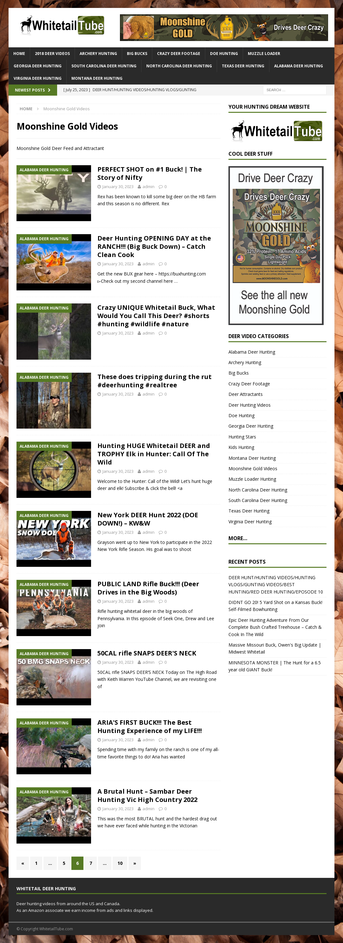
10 (119, 863)
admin (148, 186)
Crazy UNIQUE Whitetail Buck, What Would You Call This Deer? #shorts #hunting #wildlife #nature (156, 315)
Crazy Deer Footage (178, 53)
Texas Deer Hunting (243, 66)
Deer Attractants (245, 394)
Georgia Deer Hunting (38, 66)
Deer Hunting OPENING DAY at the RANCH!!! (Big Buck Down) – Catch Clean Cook (154, 246)
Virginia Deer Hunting (38, 78)
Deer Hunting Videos (249, 405)
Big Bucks (137, 53)
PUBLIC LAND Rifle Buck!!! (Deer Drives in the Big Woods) (148, 588)
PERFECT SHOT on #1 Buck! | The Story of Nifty (149, 173)
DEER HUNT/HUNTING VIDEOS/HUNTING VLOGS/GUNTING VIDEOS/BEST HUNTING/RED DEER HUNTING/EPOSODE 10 (275, 584)
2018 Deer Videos (52, 53)
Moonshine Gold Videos (252, 468)
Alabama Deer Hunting (298, 66)
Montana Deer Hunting (96, 78)
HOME (19, 53)
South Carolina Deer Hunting (103, 66)
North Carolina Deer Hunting (179, 66)
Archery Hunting (98, 53)
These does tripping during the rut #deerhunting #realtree (154, 380)
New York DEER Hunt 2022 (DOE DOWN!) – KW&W (147, 519)
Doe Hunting (224, 53)
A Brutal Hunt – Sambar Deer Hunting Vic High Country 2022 (147, 795)
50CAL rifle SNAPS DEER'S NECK (146, 653)
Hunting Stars (242, 437)
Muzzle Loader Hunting (252, 479)
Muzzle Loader (264, 53)
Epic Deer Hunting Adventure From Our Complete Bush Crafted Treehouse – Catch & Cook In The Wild (275, 627)
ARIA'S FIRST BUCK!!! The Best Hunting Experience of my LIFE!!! (149, 726)
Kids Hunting (241, 447)
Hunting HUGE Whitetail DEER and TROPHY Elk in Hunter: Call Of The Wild (153, 453)
